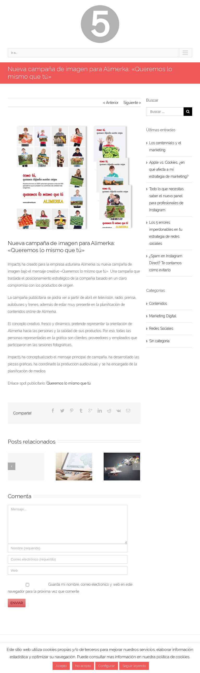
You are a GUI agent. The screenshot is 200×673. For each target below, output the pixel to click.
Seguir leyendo (134, 666)
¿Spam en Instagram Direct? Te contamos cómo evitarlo (165, 263)
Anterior (112, 103)
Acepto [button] (61, 666)
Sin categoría (159, 341)
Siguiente (130, 103)
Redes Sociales (161, 328)
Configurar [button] (106, 666)
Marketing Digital (162, 316)
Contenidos (158, 303)
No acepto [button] (83, 666)
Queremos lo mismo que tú (69, 383)
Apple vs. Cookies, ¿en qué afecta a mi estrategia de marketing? (168, 169)
